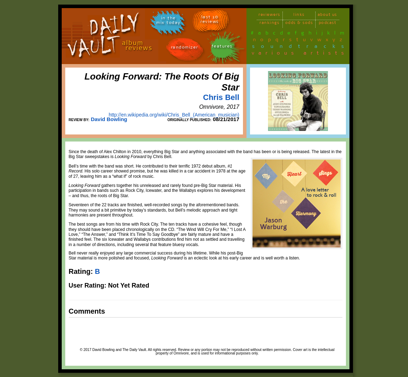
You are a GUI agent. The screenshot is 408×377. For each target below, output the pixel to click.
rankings (269, 23)
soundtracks (301, 47)
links (299, 15)
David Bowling (109, 119)
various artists (300, 54)
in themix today (168, 21)
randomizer (184, 48)
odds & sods (299, 23)
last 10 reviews (209, 20)
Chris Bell (221, 97)
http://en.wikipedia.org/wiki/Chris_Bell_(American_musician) (174, 115)
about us (327, 15)
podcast (327, 23)
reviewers (269, 15)
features (222, 47)
